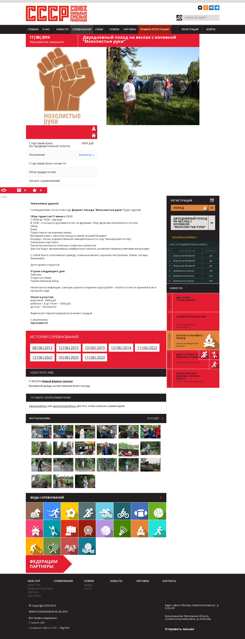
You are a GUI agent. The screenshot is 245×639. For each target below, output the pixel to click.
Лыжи (52, 511)
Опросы (33, 592)
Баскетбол (104, 528)
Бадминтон (122, 528)
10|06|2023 (68, 357)
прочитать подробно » (184, 236)
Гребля (52, 528)
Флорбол (34, 546)
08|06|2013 (42, 347)
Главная (33, 29)
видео (88, 585)
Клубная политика (40, 588)
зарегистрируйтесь (64, 406)
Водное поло (87, 546)
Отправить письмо (179, 629)
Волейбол (157, 511)
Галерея (114, 29)
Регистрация (190, 29)
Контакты (34, 596)
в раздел (153, 418)
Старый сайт (37, 622)
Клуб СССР (34, 581)
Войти (211, 29)
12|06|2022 (42, 357)
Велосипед (122, 511)
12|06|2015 (68, 347)
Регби (139, 511)
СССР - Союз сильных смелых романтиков (56, 13)
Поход (139, 528)
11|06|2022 (147, 347)
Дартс (87, 528)
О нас (46, 29)
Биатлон (157, 528)
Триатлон (69, 546)
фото (88, 588)
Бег (87, 511)
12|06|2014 (121, 347)
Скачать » (86, 155)
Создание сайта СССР (43, 628)
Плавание (104, 511)
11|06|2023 (95, 357)
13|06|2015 (95, 347)
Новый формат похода (57, 381)
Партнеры (130, 29)
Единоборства (69, 528)
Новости (62, 29)
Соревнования (81, 29)
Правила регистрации (154, 29)
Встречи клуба (34, 528)
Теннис (52, 546)
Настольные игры (34, 511)
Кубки (99, 29)
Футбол (69, 511)
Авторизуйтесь (38, 406)
